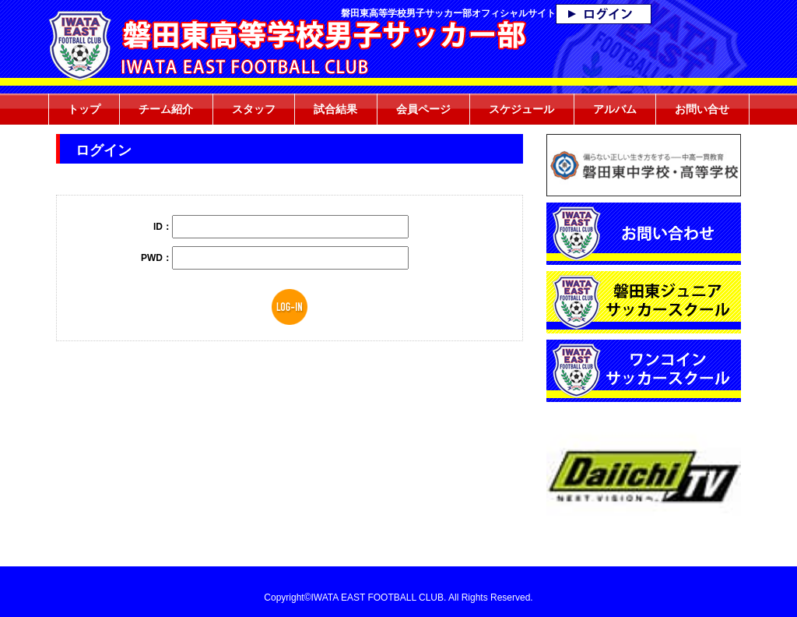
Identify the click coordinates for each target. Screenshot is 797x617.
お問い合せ (702, 109)
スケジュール (521, 109)
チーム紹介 (166, 109)
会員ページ (423, 109)
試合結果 (335, 109)
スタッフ (254, 109)
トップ (84, 109)
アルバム (615, 109)
